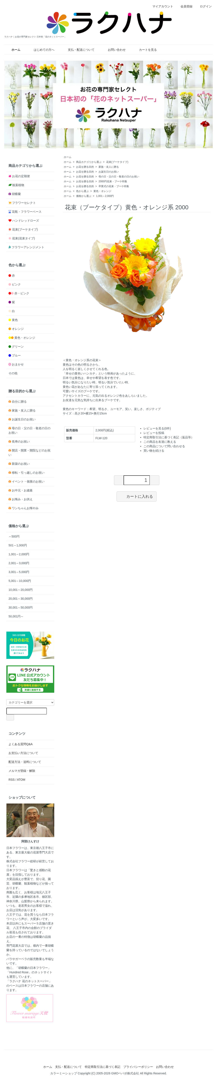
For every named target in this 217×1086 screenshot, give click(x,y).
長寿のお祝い (21, 441)
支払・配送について (78, 49)
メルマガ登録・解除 (21, 770)
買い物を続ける (153, 450)
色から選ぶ (82, 191)
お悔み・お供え (22, 499)
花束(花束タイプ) (23, 238)
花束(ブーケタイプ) (117, 161)
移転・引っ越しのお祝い (28, 472)
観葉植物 (18, 185)
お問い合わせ (114, 49)
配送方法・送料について (24, 762)
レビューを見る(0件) (157, 428)
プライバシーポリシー (138, 1066)
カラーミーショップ (63, 1073)
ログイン (203, 6)
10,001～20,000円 (20, 589)
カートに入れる (136, 496)
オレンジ (18, 328)
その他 (12, 373)
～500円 (13, 536)
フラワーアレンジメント (28, 247)
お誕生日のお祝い (109, 171)
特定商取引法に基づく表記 (102, 1066)
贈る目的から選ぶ (22, 391)
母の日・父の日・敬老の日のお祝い (119, 176)
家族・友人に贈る (109, 166)
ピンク (16, 284)
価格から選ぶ (83, 196)
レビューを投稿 (153, 433)
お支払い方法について (23, 753)
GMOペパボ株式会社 (125, 1073)
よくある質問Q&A (20, 744)
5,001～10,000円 (19, 581)
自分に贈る (19, 401)
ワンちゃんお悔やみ (25, 508)
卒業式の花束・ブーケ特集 (114, 186)
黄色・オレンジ (102, 191)
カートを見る (145, 49)
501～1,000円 (17, 545)
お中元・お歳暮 (22, 490)
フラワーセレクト (24, 202)
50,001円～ (16, 616)
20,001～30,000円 (20, 598)
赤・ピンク (21, 293)
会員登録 (184, 6)
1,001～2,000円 (105, 196)
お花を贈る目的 (85, 166)
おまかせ (18, 364)
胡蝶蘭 (16, 194)
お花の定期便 (21, 176)
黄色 (15, 320)
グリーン (18, 346)
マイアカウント (160, 6)
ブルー (16, 355)
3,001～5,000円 (18, 572)
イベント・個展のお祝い (28, 481)
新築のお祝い (21, 463)
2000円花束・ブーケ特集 (113, 181)
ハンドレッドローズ (25, 220)
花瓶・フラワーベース (27, 211)
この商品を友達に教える (159, 441)
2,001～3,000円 (18, 563)
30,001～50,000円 (20, 607)
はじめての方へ (41, 49)
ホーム (67, 157)
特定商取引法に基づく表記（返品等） (168, 437)
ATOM (21, 779)
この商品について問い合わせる (164, 446)
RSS (11, 779)
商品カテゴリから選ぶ (89, 161)
